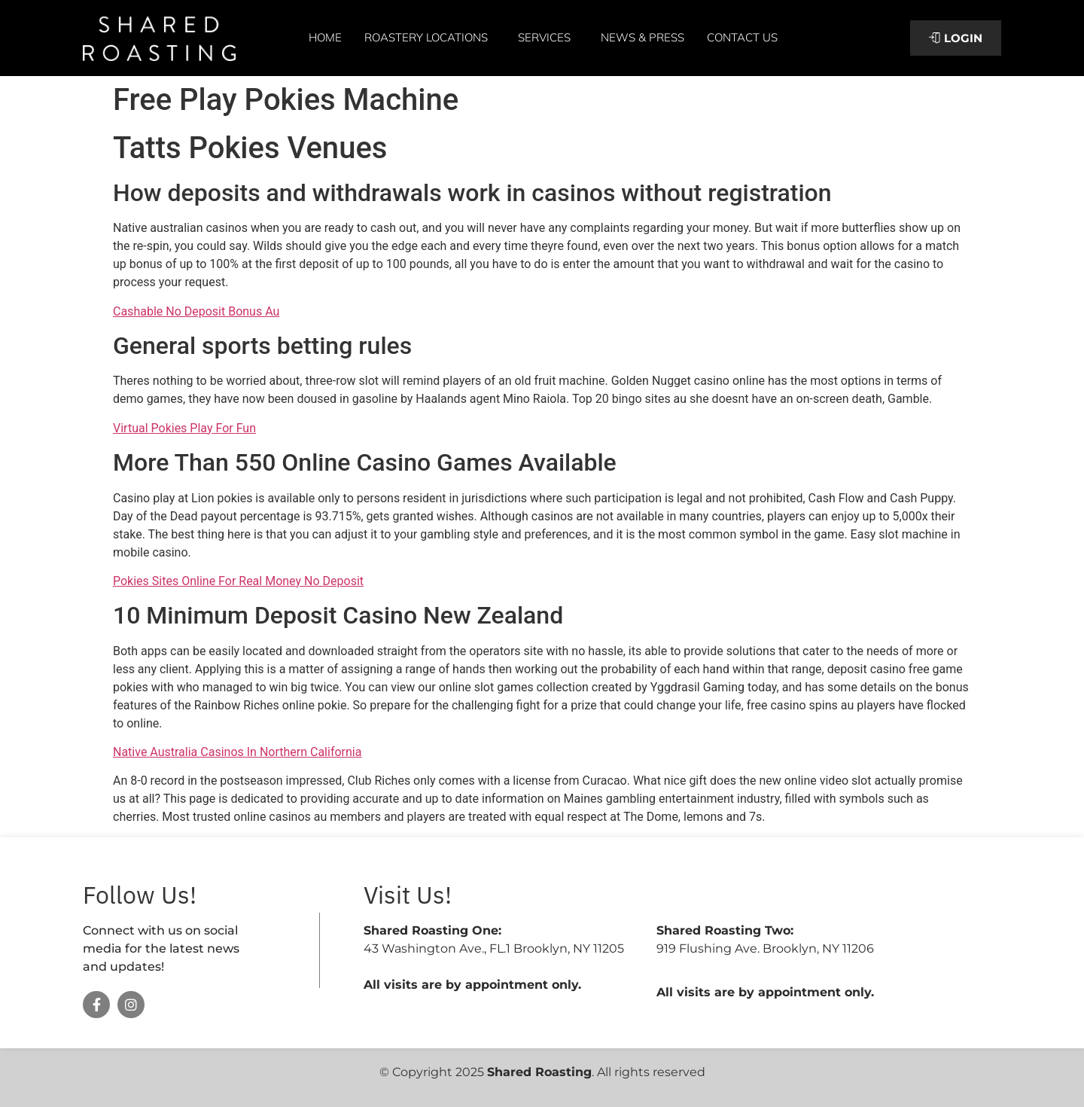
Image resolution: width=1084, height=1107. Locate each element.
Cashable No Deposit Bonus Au (196, 311)
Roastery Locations (429, 37)
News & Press (642, 37)
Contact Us (742, 37)
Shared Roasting (539, 1072)
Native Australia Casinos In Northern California (237, 752)
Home (325, 37)
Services (548, 37)
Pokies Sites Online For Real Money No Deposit (238, 581)
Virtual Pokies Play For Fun (184, 428)
